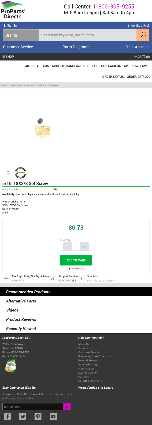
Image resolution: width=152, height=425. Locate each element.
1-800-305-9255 (113, 6)
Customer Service (18, 46)
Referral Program (88, 360)
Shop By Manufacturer (70, 66)
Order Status (113, 77)
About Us (83, 344)
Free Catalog (86, 368)
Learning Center (87, 372)
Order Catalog (138, 77)
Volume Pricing (87, 364)
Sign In (12, 25)
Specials (92, 276)
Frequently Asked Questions (95, 356)
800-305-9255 (67, 280)
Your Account (137, 46)
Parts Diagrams (76, 46)
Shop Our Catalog (106, 66)
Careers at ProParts (90, 380)
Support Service (68, 276)
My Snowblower (137, 66)
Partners (83, 376)
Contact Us (85, 348)
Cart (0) (142, 57)
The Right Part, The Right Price (30, 276)
